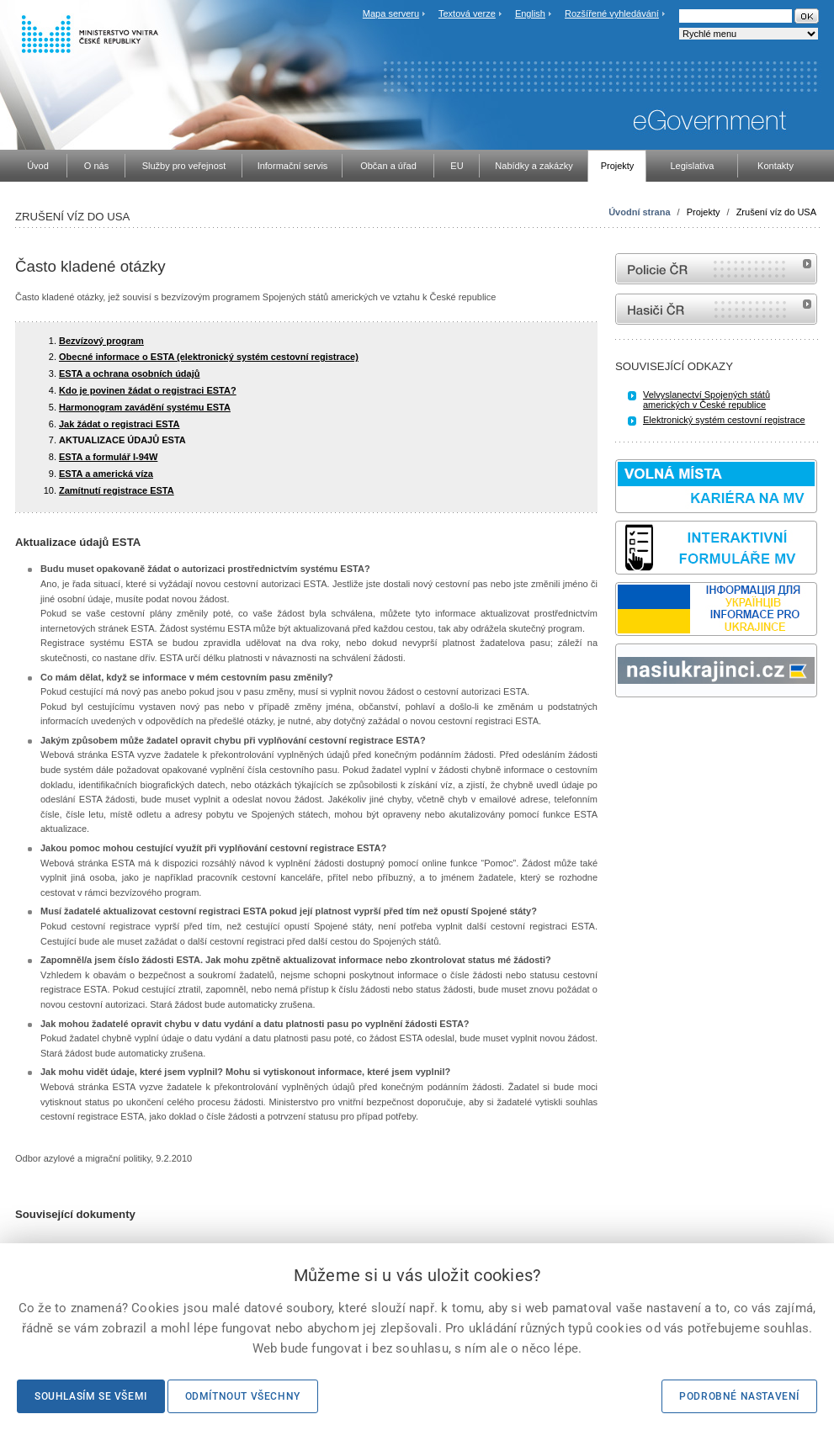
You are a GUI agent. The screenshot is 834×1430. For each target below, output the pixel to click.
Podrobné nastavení (739, 1396)
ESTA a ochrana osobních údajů (129, 373)
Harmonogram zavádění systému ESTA (145, 407)
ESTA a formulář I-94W (108, 457)
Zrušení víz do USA (776, 212)
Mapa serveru (391, 13)
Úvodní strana (639, 212)
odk (623, 728)
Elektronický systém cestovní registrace (724, 420)
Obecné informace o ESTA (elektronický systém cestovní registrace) (209, 357)
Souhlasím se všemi (91, 1396)
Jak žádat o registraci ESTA (119, 424)
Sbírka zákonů (617, 728)
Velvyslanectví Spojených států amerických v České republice (706, 399)
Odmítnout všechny (242, 1396)
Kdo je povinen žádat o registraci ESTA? (147, 390)
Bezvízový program (101, 341)
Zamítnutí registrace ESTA (116, 490)
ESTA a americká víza (106, 474)
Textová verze (467, 13)
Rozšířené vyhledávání (612, 13)
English (530, 13)
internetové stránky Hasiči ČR (716, 309)
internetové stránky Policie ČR (716, 268)
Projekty (703, 212)
